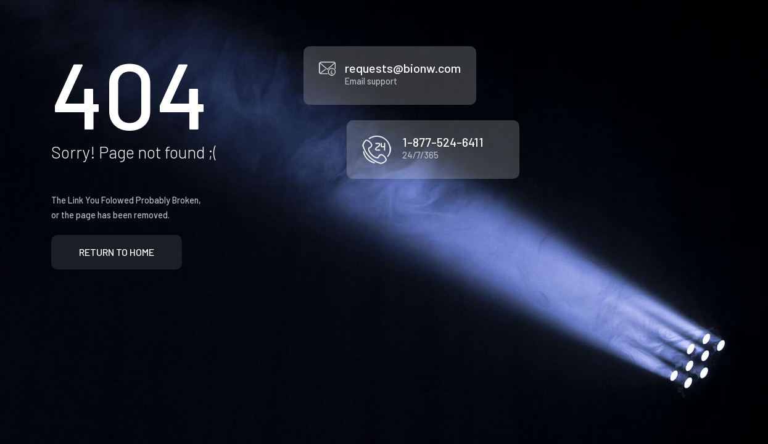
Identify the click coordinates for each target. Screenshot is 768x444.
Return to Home (116, 252)
